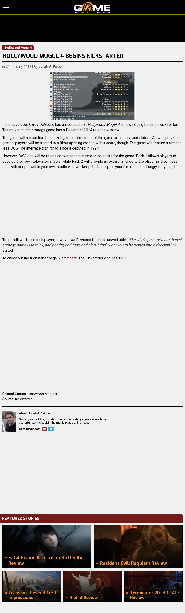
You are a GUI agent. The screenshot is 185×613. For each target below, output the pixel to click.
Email (44, 429)
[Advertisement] (92, 476)
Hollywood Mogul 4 (42, 394)
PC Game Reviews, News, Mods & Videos (92, 7)
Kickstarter (23, 399)
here (73, 258)
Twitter (51, 429)
